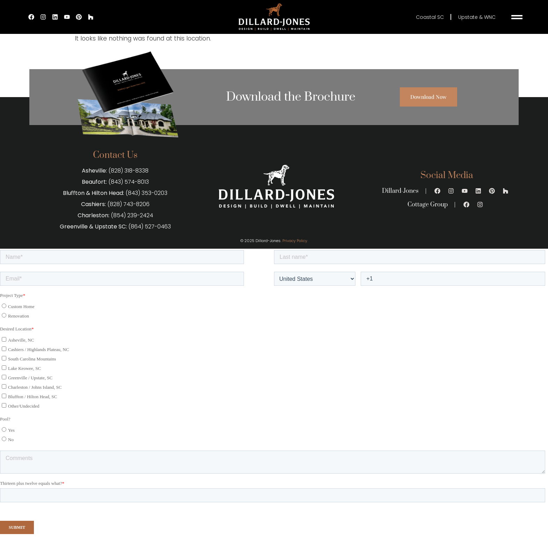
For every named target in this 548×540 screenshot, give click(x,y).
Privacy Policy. (295, 240)
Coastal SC (430, 17)
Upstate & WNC (477, 17)
